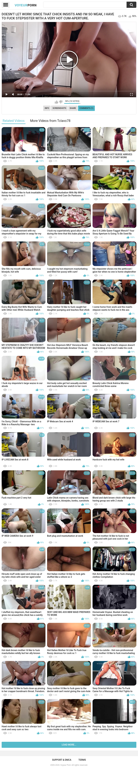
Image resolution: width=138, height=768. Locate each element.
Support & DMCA (61, 760)
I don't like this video (60, 102)
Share (73, 108)
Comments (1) (86, 108)
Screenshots (59, 108)
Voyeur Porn (65, 765)
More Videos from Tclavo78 (50, 121)
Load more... (69, 744)
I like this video (56, 102)
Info (47, 108)
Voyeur (26, 5)
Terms (82, 760)
